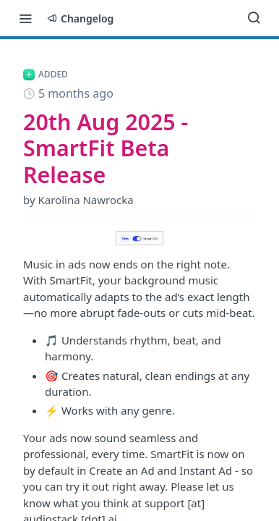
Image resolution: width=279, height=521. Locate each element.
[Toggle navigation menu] (25, 18)
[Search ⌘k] (254, 18)
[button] (139, 238)
